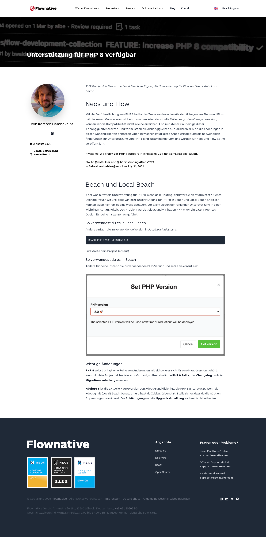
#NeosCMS (146, 162)
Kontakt (186, 8)
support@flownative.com (216, 477)
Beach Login (230, 8)
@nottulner (102, 162)
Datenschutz (131, 498)
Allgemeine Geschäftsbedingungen (166, 498)
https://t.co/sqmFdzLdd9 (181, 153)
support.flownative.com (215, 466)
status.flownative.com (214, 455)
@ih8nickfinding (128, 162)
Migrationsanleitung (100, 380)
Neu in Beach (42, 154)
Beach (38, 150)
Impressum (112, 498)
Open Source (162, 472)
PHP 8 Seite (180, 375)
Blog (173, 8)
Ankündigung (135, 398)
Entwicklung (51, 150)
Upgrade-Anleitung (170, 398)
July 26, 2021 (135, 166)
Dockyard (160, 457)
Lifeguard (160, 450)
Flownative (59, 498)
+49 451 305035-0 (126, 508)
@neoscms (150, 153)
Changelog (204, 375)
